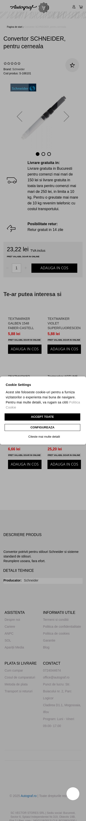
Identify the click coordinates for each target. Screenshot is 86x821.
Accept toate (42, 416)
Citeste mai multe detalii (44, 436)
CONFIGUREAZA (43, 427)
